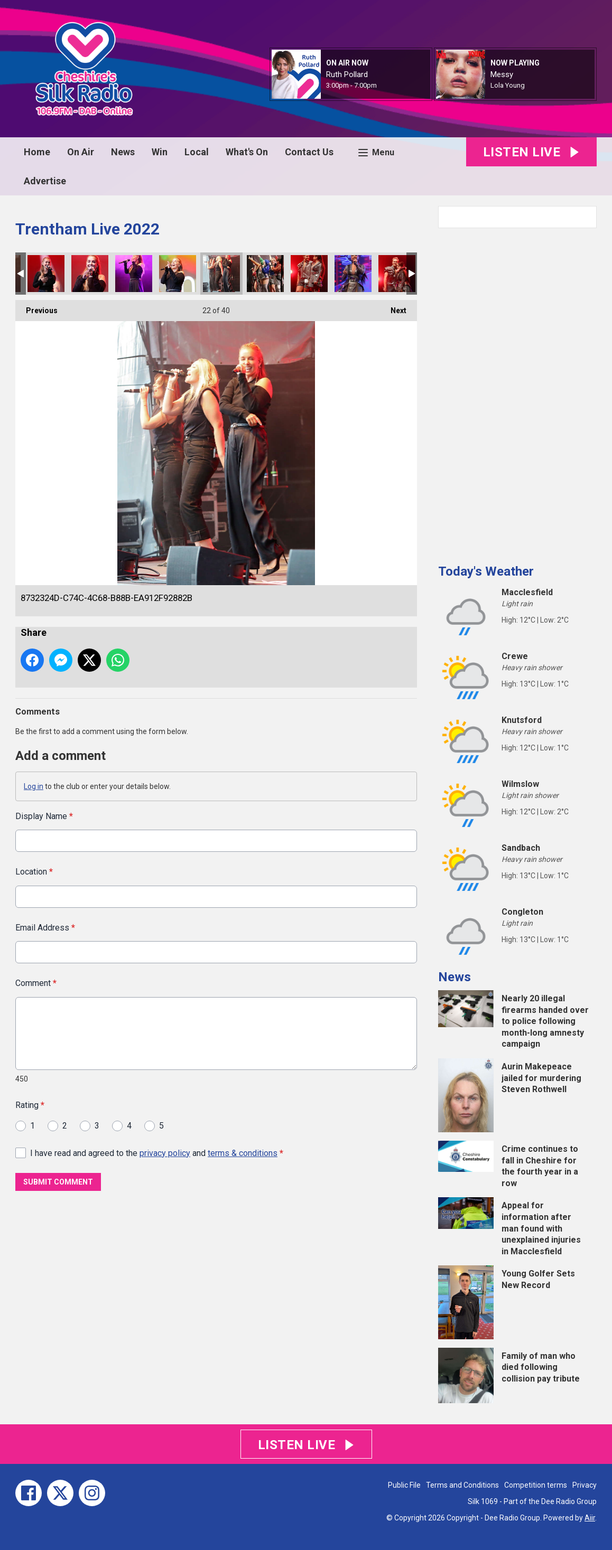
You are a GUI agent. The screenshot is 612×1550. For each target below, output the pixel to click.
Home (37, 151)
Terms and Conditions (462, 1485)
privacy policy (165, 1153)
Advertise (45, 180)
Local (196, 151)
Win (160, 151)
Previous (36, 307)
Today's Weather (486, 571)
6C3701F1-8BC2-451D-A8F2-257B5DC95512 (396, 273)
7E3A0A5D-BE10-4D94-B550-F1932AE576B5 (45, 273)
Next (393, 307)
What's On (247, 151)
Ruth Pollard (347, 74)
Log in (33, 786)
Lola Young (507, 85)
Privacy (584, 1485)
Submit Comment (58, 1182)
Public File (404, 1485)
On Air (80, 151)
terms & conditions (242, 1153)
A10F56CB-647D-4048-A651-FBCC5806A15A (133, 273)
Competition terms (535, 1485)
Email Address (45, 927)
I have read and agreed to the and (156, 1153)
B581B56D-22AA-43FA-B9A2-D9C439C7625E (353, 273)
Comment (36, 983)
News (123, 151)
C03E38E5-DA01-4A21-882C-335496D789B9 (89, 273)
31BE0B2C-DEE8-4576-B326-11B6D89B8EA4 (177, 273)
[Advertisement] (517, 391)
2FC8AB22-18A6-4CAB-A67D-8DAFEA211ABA (265, 273)
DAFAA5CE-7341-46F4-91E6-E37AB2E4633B (309, 273)
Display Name (44, 816)
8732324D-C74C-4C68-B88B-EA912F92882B (221, 273)
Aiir (590, 1518)
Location (34, 872)
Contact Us (309, 151)
